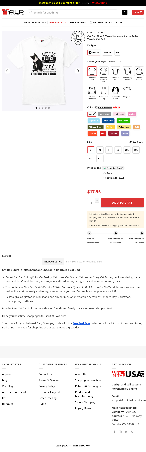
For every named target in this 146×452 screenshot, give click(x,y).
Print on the (94, 167)
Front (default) (113, 168)
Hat (4, 398)
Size (115, 142)
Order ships (115, 242)
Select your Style (96, 61)
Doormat (7, 404)
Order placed (93, 242)
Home (89, 33)
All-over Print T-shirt (14, 392)
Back (108, 173)
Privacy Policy (47, 386)
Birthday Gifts (101, 22)
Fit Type (91, 45)
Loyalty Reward (84, 408)
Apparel (7, 374)
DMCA (42, 404)
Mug (5, 380)
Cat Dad (100, 33)
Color (99, 107)
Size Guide (138, 141)
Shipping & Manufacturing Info (84, 262)
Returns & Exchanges (88, 386)
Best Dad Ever (81, 323)
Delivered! (139, 242)
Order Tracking (48, 398)
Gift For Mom (78, 22)
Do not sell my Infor (50, 392)
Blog (119, 22)
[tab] (53, 261)
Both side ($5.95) (114, 177)
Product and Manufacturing (84, 394)
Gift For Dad (57, 22)
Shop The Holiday (35, 22)
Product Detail (53, 262)
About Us (80, 374)
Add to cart (122, 203)
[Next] (77, 71)
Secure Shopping (85, 402)
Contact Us (45, 374)
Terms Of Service (49, 380)
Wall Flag (7, 386)
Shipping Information (88, 380)
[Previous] (7, 71)
